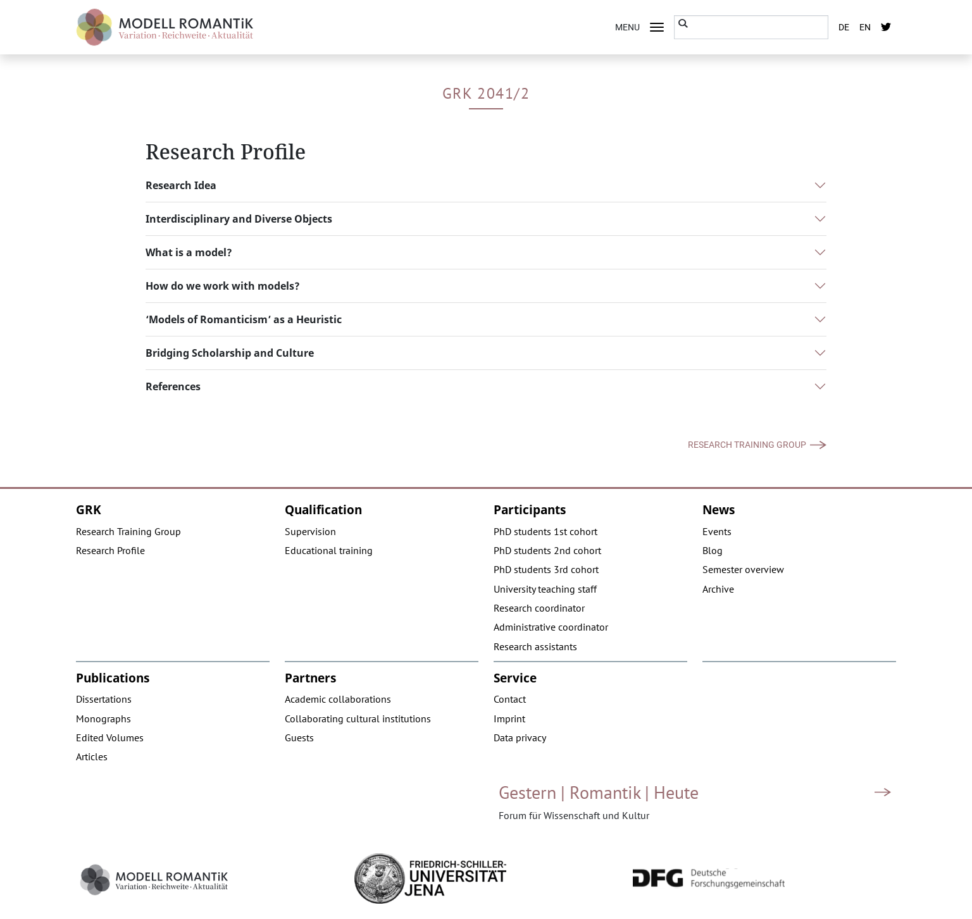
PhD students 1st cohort (545, 531)
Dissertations (104, 699)
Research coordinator (539, 607)
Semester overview (743, 569)
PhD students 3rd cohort (546, 569)
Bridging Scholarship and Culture (230, 353)
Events (717, 531)
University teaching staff (545, 589)
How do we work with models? (223, 286)
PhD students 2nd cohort (547, 550)
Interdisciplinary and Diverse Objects (239, 219)
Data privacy (520, 737)
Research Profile (110, 550)
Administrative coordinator (551, 626)
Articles (92, 756)
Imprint (509, 718)
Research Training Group (747, 445)
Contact (510, 699)
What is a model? (189, 252)
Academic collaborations (338, 699)
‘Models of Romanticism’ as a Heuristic (244, 319)
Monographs (103, 718)
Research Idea (181, 185)
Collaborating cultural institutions (358, 718)
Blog (712, 550)
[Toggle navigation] (657, 27)
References (173, 386)
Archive (718, 589)
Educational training (329, 550)
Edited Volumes (110, 737)
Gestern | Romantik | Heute (599, 792)
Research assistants (535, 646)
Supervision (310, 531)
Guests (299, 737)
